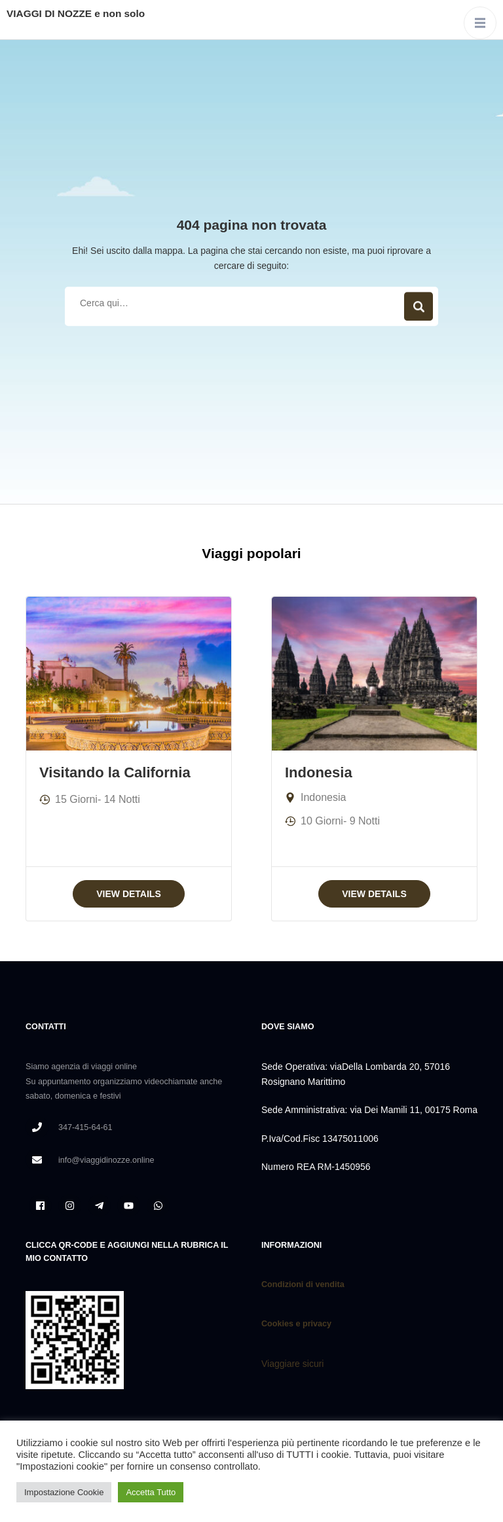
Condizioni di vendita (303, 1284)
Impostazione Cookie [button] (63, 1492)
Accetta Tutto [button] (151, 1492)
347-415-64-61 (85, 1127)
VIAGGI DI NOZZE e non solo (76, 13)
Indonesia (318, 772)
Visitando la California (115, 772)
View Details (128, 894)
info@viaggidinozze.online (106, 1160)
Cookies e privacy (297, 1323)
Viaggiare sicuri (292, 1363)
